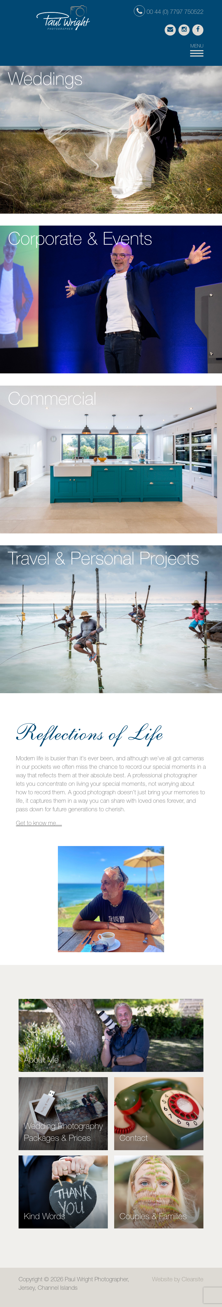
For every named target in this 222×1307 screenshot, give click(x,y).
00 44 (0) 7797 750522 (168, 12)
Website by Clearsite (177, 1280)
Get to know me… (39, 824)
